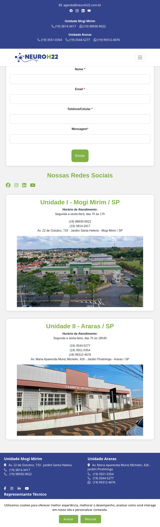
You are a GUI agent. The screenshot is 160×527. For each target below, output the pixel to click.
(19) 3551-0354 (49, 40)
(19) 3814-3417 (63, 26)
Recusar (90, 519)
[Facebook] (6, 488)
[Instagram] (12, 488)
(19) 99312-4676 (107, 40)
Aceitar (68, 519)
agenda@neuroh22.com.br (82, 5)
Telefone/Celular (80, 109)
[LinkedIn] (20, 488)
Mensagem (80, 129)
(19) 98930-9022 (93, 26)
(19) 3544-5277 (77, 40)
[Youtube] (27, 488)
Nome (80, 69)
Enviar (80, 156)
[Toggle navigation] (140, 57)
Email (80, 89)
